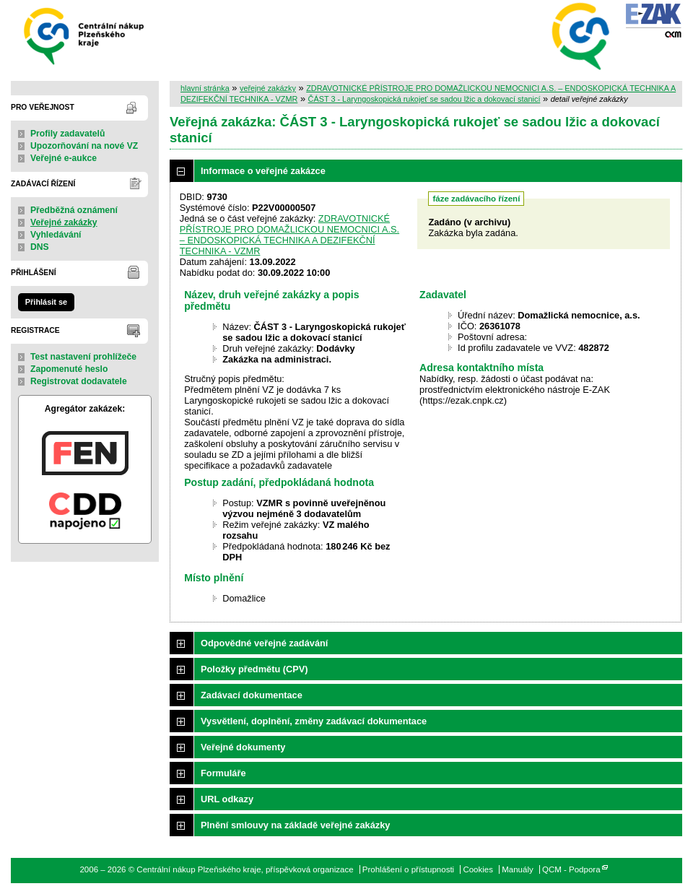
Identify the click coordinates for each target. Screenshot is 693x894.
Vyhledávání (56, 235)
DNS (39, 247)
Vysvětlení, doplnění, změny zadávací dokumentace (314, 721)
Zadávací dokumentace (251, 695)
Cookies (478, 869)
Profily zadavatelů (67, 134)
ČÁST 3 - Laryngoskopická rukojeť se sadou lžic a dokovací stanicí (424, 99)
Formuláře (223, 773)
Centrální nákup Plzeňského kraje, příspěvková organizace (85, 35)
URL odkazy (227, 799)
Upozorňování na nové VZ (84, 146)
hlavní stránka (205, 88)
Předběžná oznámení (74, 210)
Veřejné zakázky (63, 222)
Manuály (517, 869)
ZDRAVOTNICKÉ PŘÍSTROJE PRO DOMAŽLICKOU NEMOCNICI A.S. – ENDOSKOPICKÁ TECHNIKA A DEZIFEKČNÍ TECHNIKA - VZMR (289, 234)
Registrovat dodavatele (78, 381)
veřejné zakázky (268, 88)
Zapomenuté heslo (69, 369)
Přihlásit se (46, 302)
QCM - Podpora (571, 869)
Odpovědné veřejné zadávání (264, 643)
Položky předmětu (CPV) (254, 669)
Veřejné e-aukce (63, 158)
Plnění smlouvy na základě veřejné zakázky (295, 825)
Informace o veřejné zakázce (263, 170)
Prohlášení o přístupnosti (408, 869)
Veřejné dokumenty (243, 747)
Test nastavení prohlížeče (83, 357)
